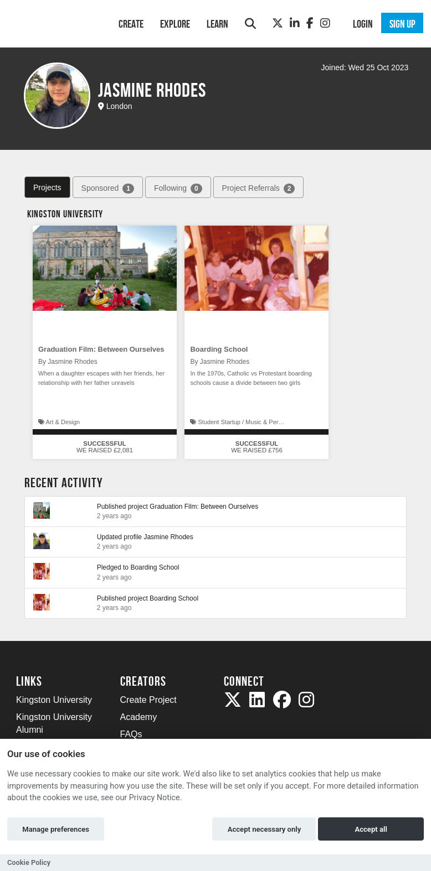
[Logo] (53, 22)
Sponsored (107, 189)
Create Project (148, 700)
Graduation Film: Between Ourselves (101, 349)
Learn (217, 24)
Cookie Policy (28, 862)
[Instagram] (325, 23)
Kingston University (54, 700)
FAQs (131, 734)
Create (131, 24)
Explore (175, 24)
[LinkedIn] (294, 23)
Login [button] (363, 24)
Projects (47, 187)
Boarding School (219, 349)
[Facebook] (310, 23)
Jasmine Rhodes (168, 537)
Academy (138, 717)
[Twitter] (277, 23)
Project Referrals (258, 189)
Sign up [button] (402, 24)
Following (178, 189)
